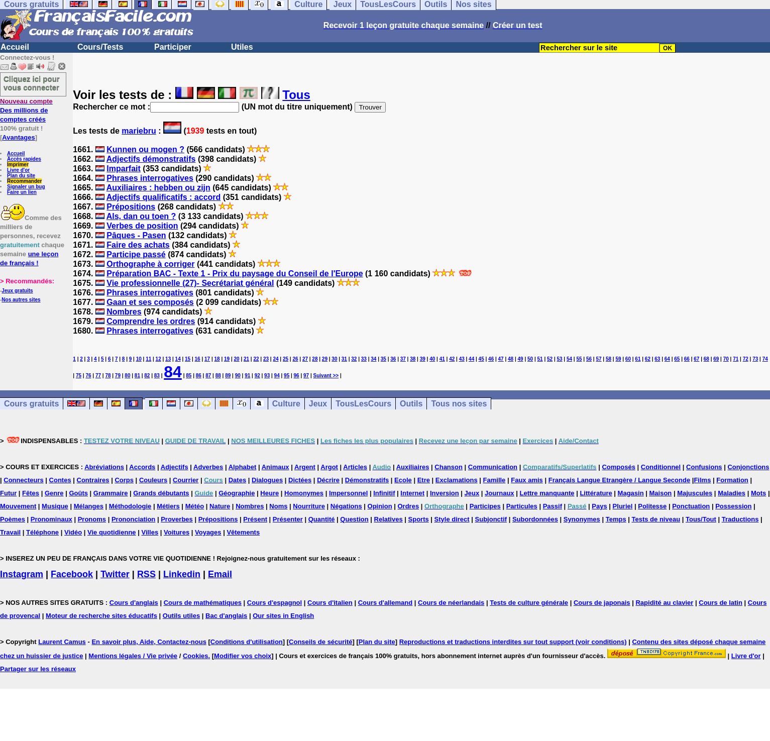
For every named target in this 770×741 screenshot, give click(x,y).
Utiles (242, 47)
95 (286, 375)
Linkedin (181, 574)
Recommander (24, 181)
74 (765, 359)
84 (173, 372)
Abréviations (104, 467)
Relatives (388, 519)
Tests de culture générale (529, 602)
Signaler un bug (26, 186)
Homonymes (303, 493)
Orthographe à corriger (150, 264)
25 (285, 359)
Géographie (236, 493)
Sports (418, 519)
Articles (355, 467)
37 (403, 359)
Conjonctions (748, 467)
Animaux (275, 467)
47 (501, 359)
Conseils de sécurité (320, 642)
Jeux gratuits (17, 290)
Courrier (185, 480)
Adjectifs (174, 467)
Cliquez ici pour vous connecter (32, 82)
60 (628, 359)
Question (354, 519)
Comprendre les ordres (150, 321)
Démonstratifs (367, 480)
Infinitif (384, 493)
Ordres (408, 506)
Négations (346, 506)
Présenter (288, 519)
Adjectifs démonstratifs (151, 159)
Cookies (195, 656)
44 (471, 359)
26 (295, 359)
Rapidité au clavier (664, 602)
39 (422, 359)
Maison (660, 493)
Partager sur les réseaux (38, 669)
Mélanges (88, 506)
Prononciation (133, 519)
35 (383, 359)
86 (198, 375)
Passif (552, 506)
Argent (304, 467)
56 (589, 359)
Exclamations (456, 480)
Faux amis (527, 480)
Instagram (21, 574)
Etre (423, 480)
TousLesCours (363, 403)
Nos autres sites (21, 299)
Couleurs (153, 480)
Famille (494, 480)
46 (491, 359)
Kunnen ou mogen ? (145, 149)
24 (275, 359)
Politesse (652, 506)
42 (452, 359)
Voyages (208, 532)
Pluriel (623, 506)
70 (726, 359)
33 (364, 359)
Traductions (740, 519)
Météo (194, 506)
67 (696, 359)
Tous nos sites (459, 403)
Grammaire (110, 493)
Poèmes (12, 519)
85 (188, 375)
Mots (758, 493)
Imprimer (18, 164)
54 (569, 359)
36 (393, 359)
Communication (492, 467)
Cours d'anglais (133, 602)
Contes (60, 480)
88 (218, 375)
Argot (329, 467)
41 (442, 359)
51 (540, 359)
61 (637, 359)
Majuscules (694, 493)
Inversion (444, 493)
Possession (733, 506)
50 (530, 359)
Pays (599, 506)
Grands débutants (161, 493)
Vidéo (73, 532)
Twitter (115, 574)
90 (238, 375)
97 (306, 375)
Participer (172, 47)
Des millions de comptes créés (26, 110)
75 (78, 375)
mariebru (139, 131)
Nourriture (309, 506)
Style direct (452, 519)
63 (657, 359)
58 (608, 359)
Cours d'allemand (385, 602)
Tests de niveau (656, 519)
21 (246, 359)
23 (266, 359)
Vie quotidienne (111, 532)
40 (432, 359)
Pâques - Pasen (136, 235)
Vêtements (243, 532)
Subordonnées (535, 519)
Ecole (403, 480)
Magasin (631, 493)
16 (197, 359)
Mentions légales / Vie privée (132, 656)
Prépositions (130, 206)
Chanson (448, 467)
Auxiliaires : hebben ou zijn (158, 187)
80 (127, 375)
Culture (286, 403)
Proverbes (177, 519)
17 (207, 359)
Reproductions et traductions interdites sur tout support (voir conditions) (513, 642)
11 (148, 359)
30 (334, 359)
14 (178, 359)
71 (735, 359)
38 (412, 359)
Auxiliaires (412, 467)
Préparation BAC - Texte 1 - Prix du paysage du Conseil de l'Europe (234, 273)
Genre (54, 493)
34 (373, 359)
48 (510, 359)
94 (277, 375)
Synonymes (582, 519)
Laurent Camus (62, 642)
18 (217, 359)
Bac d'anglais (226, 615)
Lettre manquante (546, 493)
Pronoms (92, 519)
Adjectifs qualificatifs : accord (163, 197)
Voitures (176, 532)
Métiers (168, 506)
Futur (8, 493)
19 (227, 359)
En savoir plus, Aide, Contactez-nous (148, 642)
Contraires (93, 480)
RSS (146, 574)
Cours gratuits (31, 403)
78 (108, 375)
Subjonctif (491, 519)
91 (247, 375)
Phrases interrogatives (149, 178)
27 (305, 359)
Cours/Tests (100, 47)
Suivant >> (326, 375)
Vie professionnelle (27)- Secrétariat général (190, 283)
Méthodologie (130, 506)
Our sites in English (283, 615)
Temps (616, 519)
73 (755, 359)
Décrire (328, 480)
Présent (255, 519)
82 (147, 375)
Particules (521, 506)
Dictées (299, 480)
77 (98, 375)
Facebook (72, 574)
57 (598, 359)
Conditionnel (661, 467)
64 (667, 359)
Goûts (78, 493)
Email (220, 574)
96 (296, 375)
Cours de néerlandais (451, 602)
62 (647, 359)
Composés (618, 467)
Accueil (15, 47)
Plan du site (21, 175)
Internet (412, 493)
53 (559, 359)
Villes (149, 532)
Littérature (596, 493)
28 (314, 359)
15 (187, 359)
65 (677, 359)
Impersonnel (348, 493)
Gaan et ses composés (149, 302)
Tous (296, 94)
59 (618, 359)
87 (208, 375)
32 (354, 359)
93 (267, 375)
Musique (55, 506)
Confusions (704, 467)
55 (579, 359)
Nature (219, 506)
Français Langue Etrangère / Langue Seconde (619, 480)
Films (702, 480)
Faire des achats (137, 245)
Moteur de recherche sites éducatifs (101, 615)
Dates (237, 480)
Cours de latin (720, 602)
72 (745, 359)
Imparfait (123, 168)
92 (257, 375)
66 (687, 359)
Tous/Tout (701, 519)
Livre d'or (18, 170)
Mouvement (18, 506)
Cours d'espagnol (274, 602)
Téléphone (42, 532)
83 (157, 375)
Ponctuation (691, 506)
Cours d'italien (330, 602)
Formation (732, 480)
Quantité (321, 519)
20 (236, 359)
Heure (269, 493)
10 (139, 359)
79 (118, 375)
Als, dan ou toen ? (141, 216)
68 (706, 359)
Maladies (731, 493)
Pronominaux (51, 519)
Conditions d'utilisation (246, 642)
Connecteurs (23, 480)
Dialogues (267, 480)
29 (324, 359)
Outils (411, 403)
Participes (485, 506)
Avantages (18, 137)
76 (88, 375)
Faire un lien (22, 192)
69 (716, 359)
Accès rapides (24, 159)
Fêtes (30, 493)
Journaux (499, 493)
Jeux (318, 403)
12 (158, 359)
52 (550, 359)
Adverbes (208, 467)
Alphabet (243, 467)
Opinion (380, 506)
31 (344, 359)
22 (256, 359)
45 (481, 359)
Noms (278, 506)
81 (137, 375)
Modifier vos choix (242, 656)
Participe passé (135, 254)
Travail (10, 532)
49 (520, 359)
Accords (142, 467)
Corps (124, 480)
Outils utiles (181, 615)
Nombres (123, 311)
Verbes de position (142, 226)
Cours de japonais (602, 602)
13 (168, 359)
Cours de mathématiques (203, 602)
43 (462, 359)
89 (228, 375)
